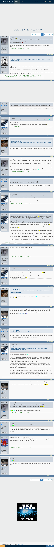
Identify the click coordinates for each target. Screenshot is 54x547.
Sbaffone (5, 105)
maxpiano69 (4, 147)
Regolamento (37, 1)
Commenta (50, 54)
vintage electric (21, 313)
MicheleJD (5, 331)
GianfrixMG (4, 127)
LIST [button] (2, 545)
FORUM (17, 1)
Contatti (44, 1)
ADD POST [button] (50, 545)
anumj (2, 66)
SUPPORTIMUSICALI (7, 1)
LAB (22, 1)
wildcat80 (3, 446)
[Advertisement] (27, 17)
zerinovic (3, 46)
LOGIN (50, 1)
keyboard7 (3, 318)
